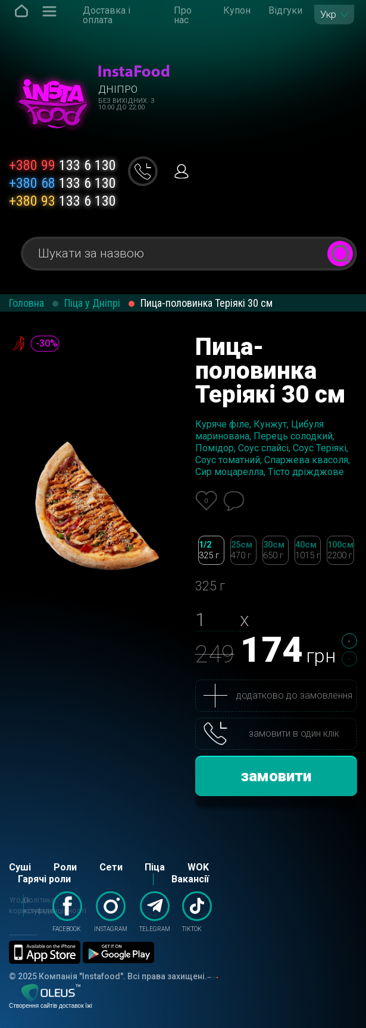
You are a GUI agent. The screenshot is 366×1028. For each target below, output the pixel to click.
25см (243, 550)
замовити (276, 776)
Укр (328, 15)
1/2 (211, 550)
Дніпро (117, 89)
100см (340, 550)
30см (275, 550)
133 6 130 (62, 165)
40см (307, 550)
